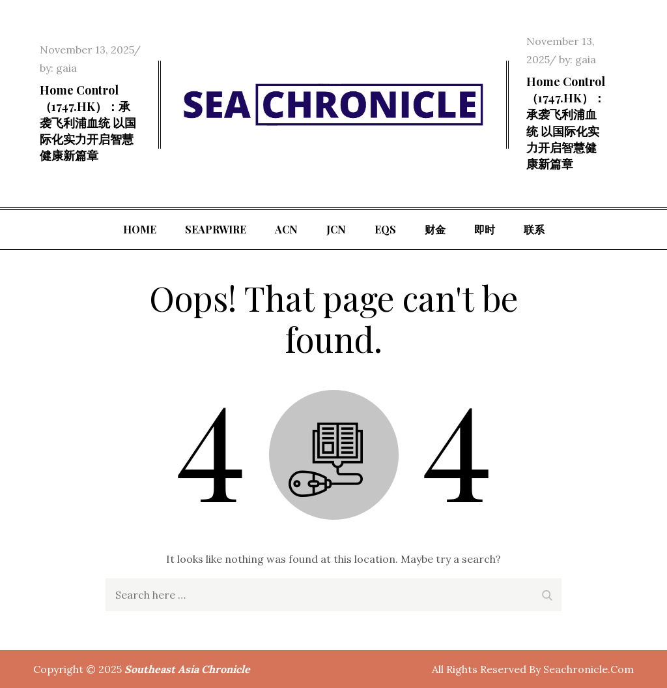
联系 (534, 229)
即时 (484, 229)
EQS (385, 229)
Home (139, 229)
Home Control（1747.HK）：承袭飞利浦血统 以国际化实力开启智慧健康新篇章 (88, 123)
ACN (286, 229)
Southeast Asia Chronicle (187, 669)
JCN (336, 229)
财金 (435, 229)
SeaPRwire (215, 229)
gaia (66, 67)
